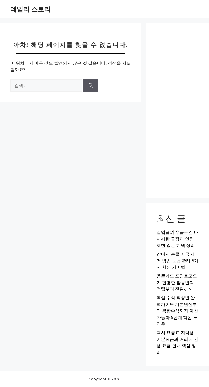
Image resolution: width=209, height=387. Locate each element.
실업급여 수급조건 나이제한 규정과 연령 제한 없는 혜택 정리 (177, 238)
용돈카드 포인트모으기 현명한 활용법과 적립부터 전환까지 (177, 282)
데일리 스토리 (30, 9)
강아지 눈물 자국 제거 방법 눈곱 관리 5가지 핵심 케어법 (177, 260)
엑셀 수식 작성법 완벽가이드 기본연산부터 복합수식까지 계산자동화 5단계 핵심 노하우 (177, 311)
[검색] (90, 85)
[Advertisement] (178, 110)
